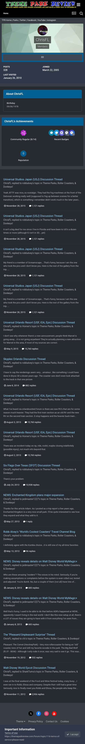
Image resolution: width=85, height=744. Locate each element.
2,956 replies (36, 694)
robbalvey (27, 183)
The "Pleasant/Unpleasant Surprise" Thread (29, 634)
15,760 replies (30, 349)
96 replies (29, 551)
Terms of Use (11, 733)
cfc (23, 638)
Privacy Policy (35, 721)
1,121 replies (36, 206)
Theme (20, 721)
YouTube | (42, 20)
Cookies (65, 721)
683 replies (32, 588)
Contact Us (52, 721)
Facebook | (32, 20)
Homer (25, 326)
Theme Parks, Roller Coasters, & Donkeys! (57, 638)
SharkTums (28, 671)
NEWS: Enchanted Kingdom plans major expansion (33, 495)
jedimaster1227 (30, 499)
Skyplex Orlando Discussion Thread (24, 359)
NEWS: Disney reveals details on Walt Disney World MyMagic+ (40, 561)
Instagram (51, 20)
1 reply (27, 521)
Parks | (16, 20)
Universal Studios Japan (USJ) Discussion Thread (32, 179)
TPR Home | (7, 20)
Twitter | (23, 20)
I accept (72, 734)
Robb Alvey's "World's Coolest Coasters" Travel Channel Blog (39, 531)
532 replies (36, 657)
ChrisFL (7, 183)
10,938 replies (31, 485)
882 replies (29, 385)
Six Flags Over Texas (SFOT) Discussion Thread (31, 465)
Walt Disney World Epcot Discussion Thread (29, 667)
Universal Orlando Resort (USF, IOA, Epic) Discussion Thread (39, 322)
